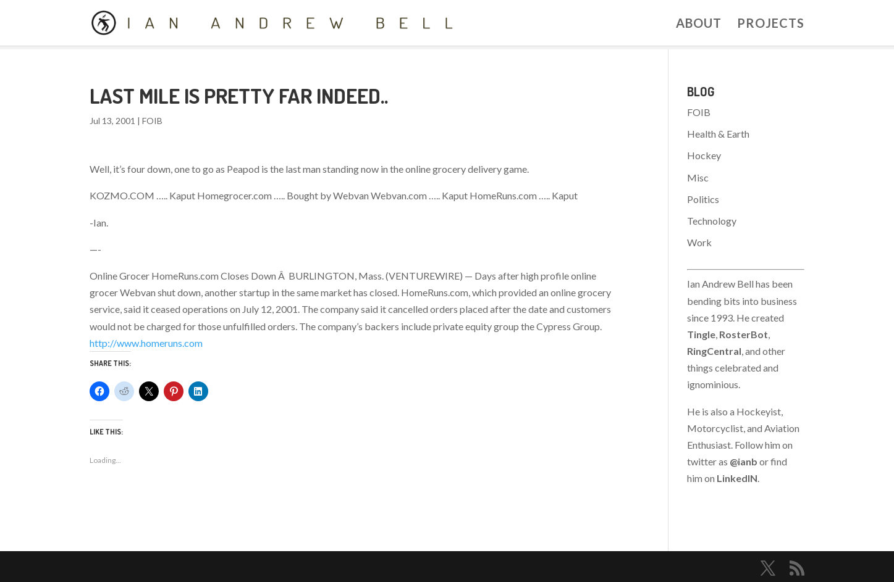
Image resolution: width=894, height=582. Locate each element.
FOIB (152, 120)
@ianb (743, 461)
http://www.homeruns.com (146, 343)
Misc (698, 177)
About (699, 24)
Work (699, 242)
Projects (770, 24)
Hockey (704, 155)
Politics (703, 199)
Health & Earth (718, 133)
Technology (711, 221)
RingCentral (714, 351)
